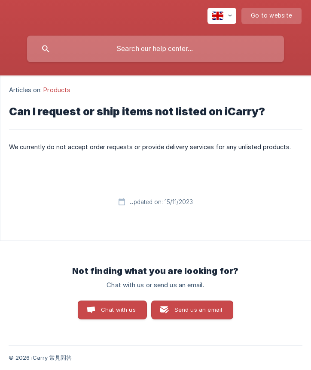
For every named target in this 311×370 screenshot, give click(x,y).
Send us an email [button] (198, 309)
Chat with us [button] (118, 309)
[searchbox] (155, 49)
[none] (221, 16)
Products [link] (56, 89)
